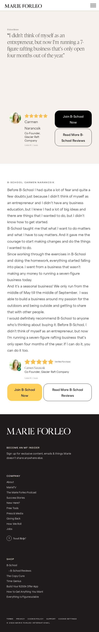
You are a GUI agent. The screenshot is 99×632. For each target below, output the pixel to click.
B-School (15, 182)
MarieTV (11, 487)
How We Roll (14, 523)
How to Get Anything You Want (25, 591)
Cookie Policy (35, 619)
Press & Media (15, 513)
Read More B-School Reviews (73, 137)
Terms (10, 619)
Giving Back (14, 518)
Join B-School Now (73, 119)
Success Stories (16, 497)
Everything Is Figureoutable (23, 596)
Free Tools (12, 508)
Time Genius (14, 581)
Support (51, 619)
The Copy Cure (16, 576)
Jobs (9, 529)
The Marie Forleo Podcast (21, 492)
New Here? (13, 503)
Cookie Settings (67, 619)
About (10, 482)
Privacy (20, 619)
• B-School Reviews (20, 570)
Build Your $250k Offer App (22, 586)
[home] (27, 5)
